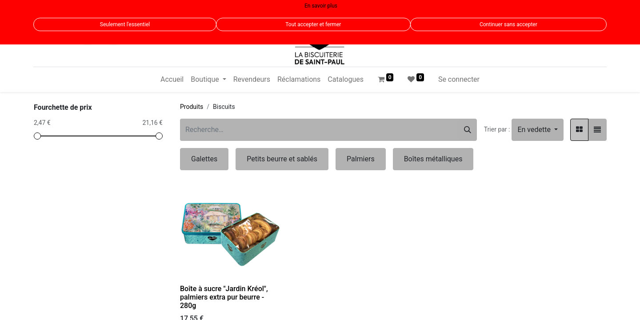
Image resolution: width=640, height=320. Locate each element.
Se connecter (459, 79)
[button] (538, 130)
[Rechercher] (467, 130)
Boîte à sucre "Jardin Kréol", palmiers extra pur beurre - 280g (224, 297)
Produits (191, 106)
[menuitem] (172, 79)
